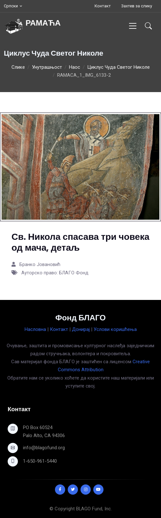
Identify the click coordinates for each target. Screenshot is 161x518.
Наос (74, 67)
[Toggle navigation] (132, 25)
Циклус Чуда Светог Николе (118, 67)
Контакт (103, 6)
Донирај (81, 329)
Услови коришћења (115, 329)
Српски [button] (11, 6)
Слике (18, 67)
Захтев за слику (136, 6)
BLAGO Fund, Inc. (94, 509)
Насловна (35, 329)
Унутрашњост (47, 67)
